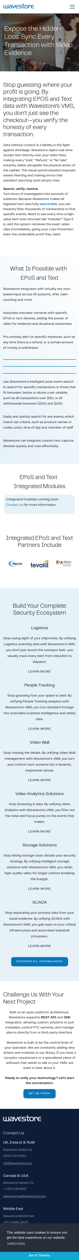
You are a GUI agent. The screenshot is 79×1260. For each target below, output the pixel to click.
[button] (71, 7)
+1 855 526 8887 (15, 1189)
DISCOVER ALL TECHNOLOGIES (39, 962)
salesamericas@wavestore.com (24, 1196)
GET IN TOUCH (39, 1094)
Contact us (14, 504)
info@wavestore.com (17, 1163)
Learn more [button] (16, 1243)
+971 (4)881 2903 (15, 1222)
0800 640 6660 (14, 1156)
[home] (18, 7)
